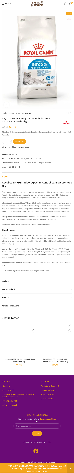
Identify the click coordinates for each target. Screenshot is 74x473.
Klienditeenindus (47, 399)
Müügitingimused (47, 394)
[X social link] (10, 167)
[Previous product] (66, 113)
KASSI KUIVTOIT (24, 113)
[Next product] (71, 113)
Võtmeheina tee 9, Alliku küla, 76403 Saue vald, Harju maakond (18, 395)
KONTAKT (6, 382)
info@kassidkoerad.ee (10, 405)
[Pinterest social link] (13, 167)
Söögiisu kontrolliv (45, 163)
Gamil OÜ (6, 386)
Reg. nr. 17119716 (8, 390)
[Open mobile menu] (7, 3)
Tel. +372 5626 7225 (9, 401)
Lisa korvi (19, 141)
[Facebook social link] (7, 167)
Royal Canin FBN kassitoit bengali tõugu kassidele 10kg (19, 360)
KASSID (12, 113)
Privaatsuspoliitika (47, 390)
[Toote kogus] (7, 141)
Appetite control (13, 163)
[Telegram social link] (19, 167)
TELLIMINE (45, 382)
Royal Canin (32, 163)
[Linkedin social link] (16, 167)
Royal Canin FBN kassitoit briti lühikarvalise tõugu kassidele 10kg (54, 360)
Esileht (4, 113)
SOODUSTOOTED (33, 159)
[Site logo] (37, 3)
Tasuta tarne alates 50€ (50, 386)
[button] (33, 330)
